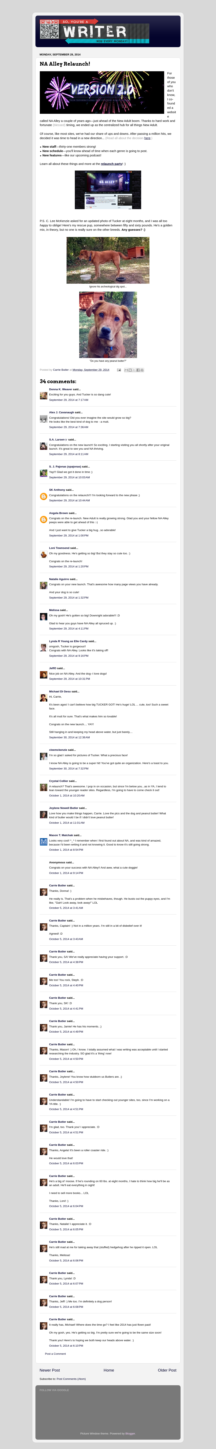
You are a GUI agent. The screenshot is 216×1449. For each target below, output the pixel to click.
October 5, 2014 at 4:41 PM (66, 1008)
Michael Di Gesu (60, 691)
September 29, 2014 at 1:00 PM (69, 535)
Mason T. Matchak (61, 835)
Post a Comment (55, 1353)
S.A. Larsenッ (58, 439)
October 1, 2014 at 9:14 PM (66, 873)
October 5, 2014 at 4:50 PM (66, 1058)
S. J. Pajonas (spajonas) (65, 466)
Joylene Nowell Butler (63, 808)
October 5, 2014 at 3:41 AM (66, 907)
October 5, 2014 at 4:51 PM (66, 1109)
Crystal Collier (58, 781)
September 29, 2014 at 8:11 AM (68, 454)
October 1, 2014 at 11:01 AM (67, 822)
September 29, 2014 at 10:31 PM (69, 678)
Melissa (54, 610)
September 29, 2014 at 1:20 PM (69, 566)
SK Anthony (57, 489)
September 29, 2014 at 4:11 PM (69, 628)
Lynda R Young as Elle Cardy (68, 641)
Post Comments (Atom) (71, 1378)
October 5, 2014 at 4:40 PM (66, 985)
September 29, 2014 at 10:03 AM (69, 477)
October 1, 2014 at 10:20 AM (67, 795)
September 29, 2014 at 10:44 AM (69, 500)
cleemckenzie (58, 749)
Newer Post (50, 1370)
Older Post (167, 1370)
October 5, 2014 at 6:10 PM (66, 1345)
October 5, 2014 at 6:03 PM (66, 1163)
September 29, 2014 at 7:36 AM (68, 427)
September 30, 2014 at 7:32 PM (69, 768)
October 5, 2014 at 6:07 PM (66, 1283)
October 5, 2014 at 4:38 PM (66, 962)
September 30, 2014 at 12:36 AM (69, 737)
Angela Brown (58, 513)
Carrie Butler (57, 885)
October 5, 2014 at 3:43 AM (66, 939)
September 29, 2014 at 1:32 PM (69, 597)
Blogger (130, 1433)
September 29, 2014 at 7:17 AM (68, 399)
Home (109, 1370)
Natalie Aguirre (59, 579)
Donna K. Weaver (60, 389)
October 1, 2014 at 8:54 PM (66, 849)
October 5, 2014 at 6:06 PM (66, 1260)
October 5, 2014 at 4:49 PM (66, 1031)
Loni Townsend (59, 548)
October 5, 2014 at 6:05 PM (66, 1229)
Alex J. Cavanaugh (61, 412)
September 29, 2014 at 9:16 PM (69, 655)
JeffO (52, 668)
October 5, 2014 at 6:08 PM (66, 1306)
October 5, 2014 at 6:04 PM (66, 1206)
